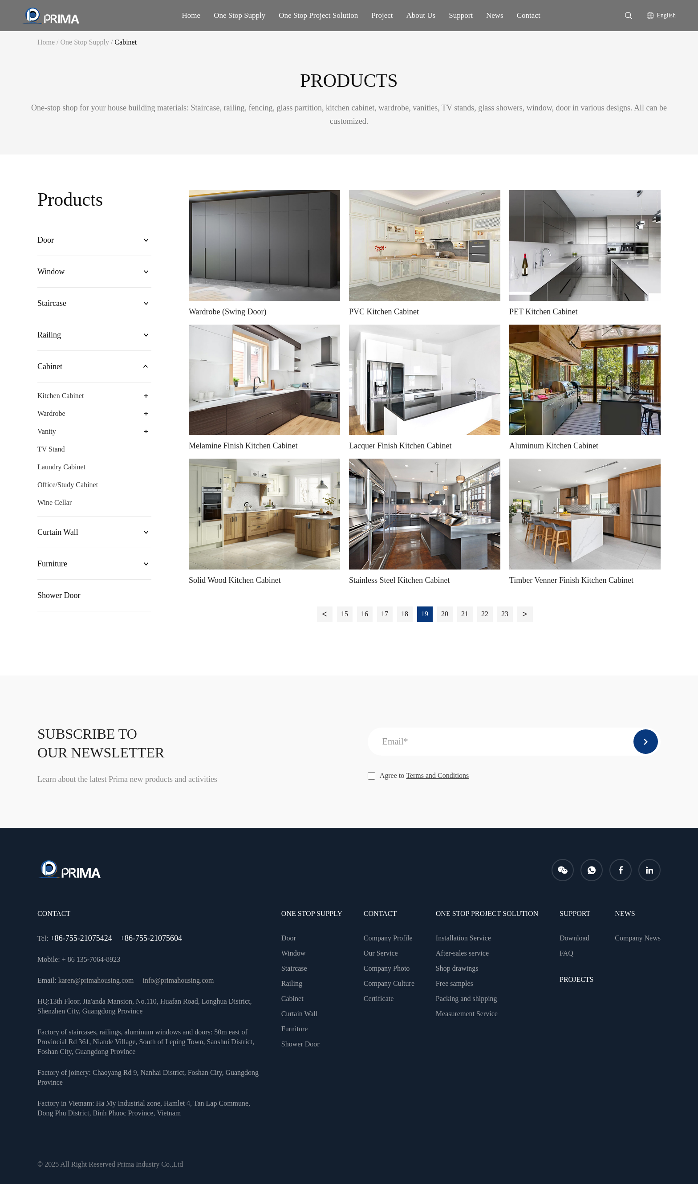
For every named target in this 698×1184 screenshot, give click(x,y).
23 (504, 614)
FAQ (566, 953)
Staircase (51, 303)
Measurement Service (467, 1013)
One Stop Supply (239, 15)
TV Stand (51, 449)
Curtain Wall (57, 532)
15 (344, 614)
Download (574, 938)
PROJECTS (576, 979)
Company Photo (387, 968)
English (666, 15)
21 (464, 614)
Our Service (381, 953)
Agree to (418, 776)
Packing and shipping (466, 998)
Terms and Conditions (437, 775)
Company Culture (389, 983)
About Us (421, 15)
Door (45, 240)
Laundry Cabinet (61, 467)
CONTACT (380, 913)
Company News (638, 938)
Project (382, 15)
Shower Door (59, 595)
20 (444, 614)
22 (484, 614)
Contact (528, 15)
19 (424, 614)
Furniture (52, 563)
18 (404, 614)
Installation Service (463, 938)
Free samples (454, 983)
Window (51, 271)
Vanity (46, 431)
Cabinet (125, 42)
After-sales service (462, 953)
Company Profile (388, 938)
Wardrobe (51, 413)
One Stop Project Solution (318, 15)
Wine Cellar (54, 502)
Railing (49, 334)
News (494, 15)
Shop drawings (457, 968)
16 (364, 614)
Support (461, 15)
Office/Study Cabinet (67, 484)
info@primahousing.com (178, 980)
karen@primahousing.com (96, 980)
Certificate (379, 998)
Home (191, 15)
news (625, 913)
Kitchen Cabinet (60, 395)
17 (384, 614)
